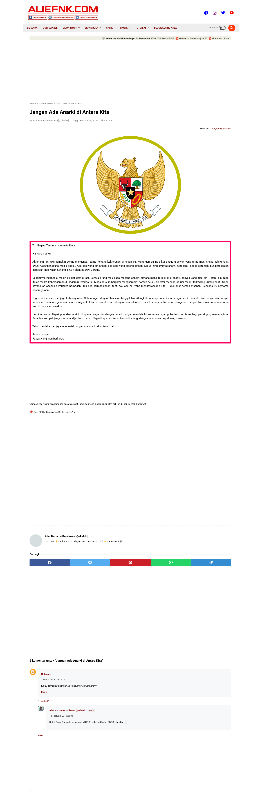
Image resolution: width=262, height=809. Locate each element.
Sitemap (134, 796)
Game (112, 21)
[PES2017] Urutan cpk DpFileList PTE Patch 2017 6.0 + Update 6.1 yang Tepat (203, 222)
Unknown (46, 654)
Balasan (45, 680)
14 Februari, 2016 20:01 (61, 695)
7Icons (186, 309)
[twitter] (70, 542)
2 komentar (106, 117)
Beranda (35, 21)
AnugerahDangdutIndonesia (196, 322)
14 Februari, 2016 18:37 (53, 659)
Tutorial (143, 21)
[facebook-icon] (203, 9)
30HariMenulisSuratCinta (209, 303)
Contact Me (120, 796)
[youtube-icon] (229, 9)
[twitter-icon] (220, 9)
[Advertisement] (98, 67)
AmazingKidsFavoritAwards (196, 316)
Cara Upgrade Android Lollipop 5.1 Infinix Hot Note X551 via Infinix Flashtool (201, 165)
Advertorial (204, 309)
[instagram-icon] (212, 9)
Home (94, 796)
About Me (106, 796)
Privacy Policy (163, 796)
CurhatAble (52, 21)
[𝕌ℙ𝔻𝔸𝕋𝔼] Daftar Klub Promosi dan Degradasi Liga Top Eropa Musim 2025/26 (203, 278)
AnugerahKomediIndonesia (196, 328)
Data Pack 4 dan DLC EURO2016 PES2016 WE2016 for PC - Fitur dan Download (203, 238)
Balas (44, 672)
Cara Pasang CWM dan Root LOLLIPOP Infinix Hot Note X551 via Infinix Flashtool (204, 193)
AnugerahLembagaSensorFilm (197, 341)
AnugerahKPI (189, 335)
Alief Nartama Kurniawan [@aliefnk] (67, 690)
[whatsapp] (124, 542)
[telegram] (151, 542)
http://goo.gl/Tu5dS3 (155, 125)
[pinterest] (97, 542)
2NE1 (185, 303)
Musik (126, 21)
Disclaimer (147, 796)
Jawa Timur (72, 21)
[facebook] (43, 542)
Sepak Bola (94, 21)
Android (222, 316)
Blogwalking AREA (168, 21)
